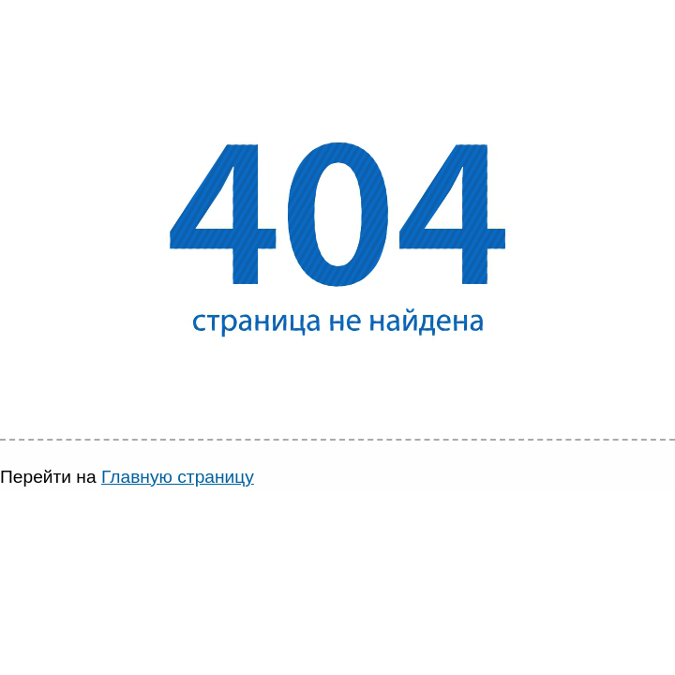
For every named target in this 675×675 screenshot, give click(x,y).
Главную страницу (177, 477)
